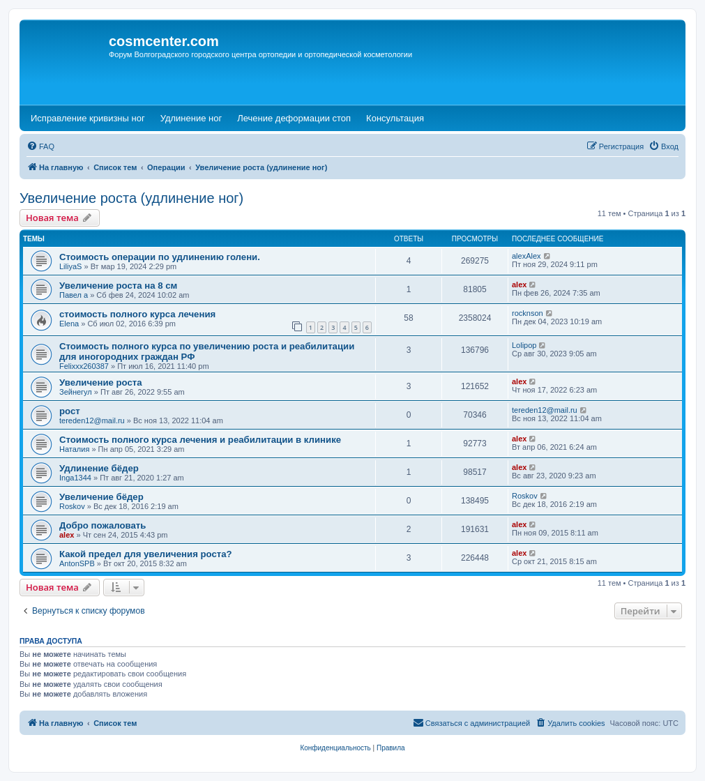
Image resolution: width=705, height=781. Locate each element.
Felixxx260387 (84, 366)
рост (69, 411)
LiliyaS (70, 266)
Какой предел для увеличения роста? (145, 554)
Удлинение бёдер (99, 468)
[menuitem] (40, 146)
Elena (69, 323)
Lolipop (524, 345)
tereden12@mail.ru (92, 420)
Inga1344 (75, 477)
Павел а (73, 295)
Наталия (74, 449)
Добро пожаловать (102, 525)
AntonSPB (77, 563)
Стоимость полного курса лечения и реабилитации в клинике (200, 439)
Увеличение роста (100, 382)
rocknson (527, 313)
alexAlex (526, 256)
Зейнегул (75, 392)
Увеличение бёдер (101, 497)
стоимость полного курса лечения (137, 314)
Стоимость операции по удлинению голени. (159, 257)
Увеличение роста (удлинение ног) (131, 198)
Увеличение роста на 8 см (118, 285)
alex (519, 284)
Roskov (72, 506)
